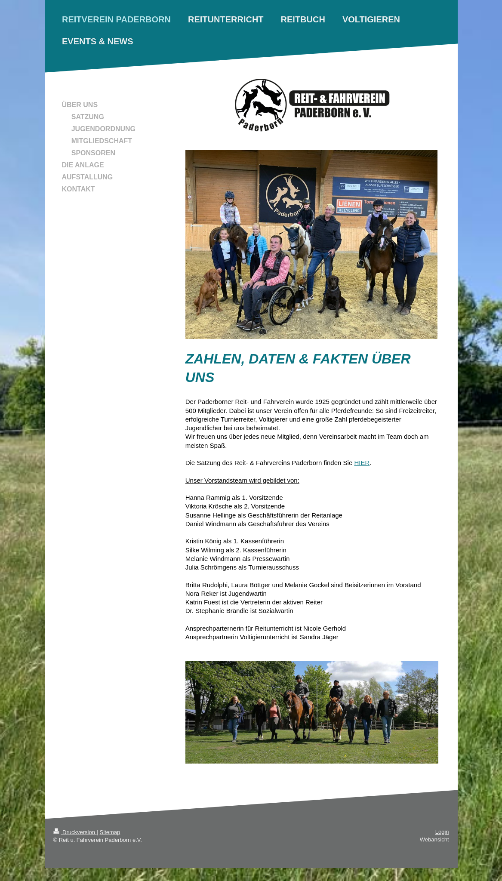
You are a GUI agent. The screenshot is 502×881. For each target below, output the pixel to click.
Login (442, 832)
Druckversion (75, 832)
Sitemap (110, 832)
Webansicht (434, 839)
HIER (362, 462)
